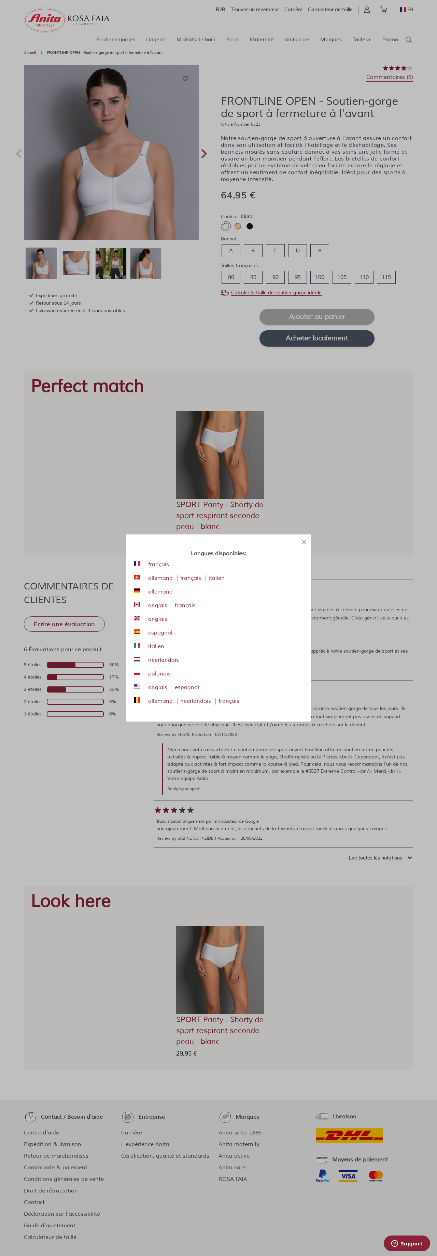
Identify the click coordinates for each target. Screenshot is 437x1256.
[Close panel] (304, 542)
